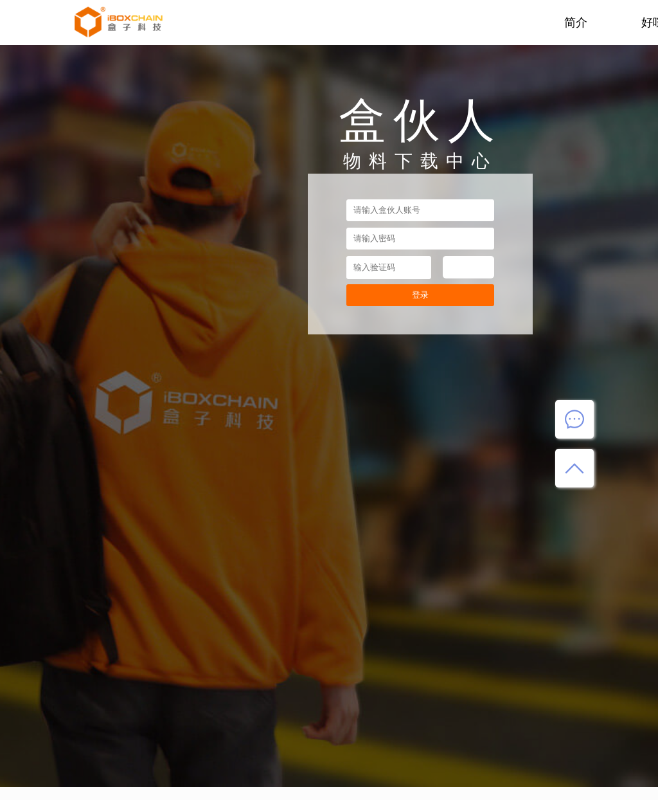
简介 (575, 22)
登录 (420, 295)
